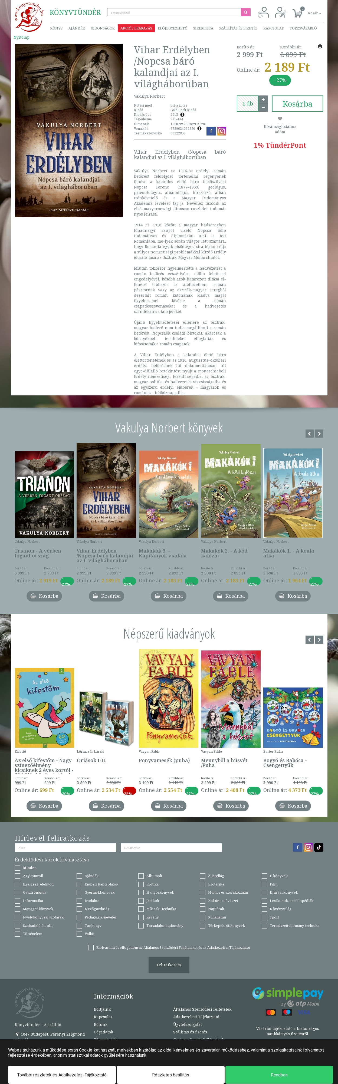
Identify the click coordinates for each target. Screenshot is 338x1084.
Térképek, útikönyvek (226, 925)
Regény (152, 917)
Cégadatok (103, 1032)
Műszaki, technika (161, 908)
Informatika (33, 900)
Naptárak (216, 908)
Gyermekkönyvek (99, 892)
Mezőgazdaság (97, 908)
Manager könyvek (38, 908)
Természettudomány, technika (294, 925)
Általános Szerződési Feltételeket (170, 947)
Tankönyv (93, 925)
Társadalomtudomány (164, 925)
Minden (30, 867)
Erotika (152, 884)
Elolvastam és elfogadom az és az (173, 947)
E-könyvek (279, 875)
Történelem (32, 933)
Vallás (89, 933)
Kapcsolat (273, 28)
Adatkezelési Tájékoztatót (228, 947)
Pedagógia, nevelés (101, 917)
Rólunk (100, 1024)
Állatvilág (216, 875)
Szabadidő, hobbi (37, 925)
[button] (308, 10)
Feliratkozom (169, 964)
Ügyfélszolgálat (187, 1024)
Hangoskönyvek (160, 892)
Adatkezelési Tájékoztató (196, 1016)
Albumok (154, 875)
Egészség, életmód (38, 884)
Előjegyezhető (173, 28)
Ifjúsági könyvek (284, 892)
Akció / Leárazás (136, 28)
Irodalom (92, 900)
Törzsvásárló (303, 28)
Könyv (56, 28)
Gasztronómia (34, 892)
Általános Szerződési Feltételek (202, 1009)
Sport (274, 917)
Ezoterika (216, 884)
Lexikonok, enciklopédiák (291, 900)
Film (273, 884)
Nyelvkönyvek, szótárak (43, 917)
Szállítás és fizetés (238, 28)
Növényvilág (280, 908)
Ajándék (76, 28)
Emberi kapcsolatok (101, 884)
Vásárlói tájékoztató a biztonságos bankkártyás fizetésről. (287, 1031)
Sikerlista (203, 28)
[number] (247, 103)
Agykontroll (33, 875)
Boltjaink (102, 1009)
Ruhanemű (217, 917)
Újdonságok (103, 28)
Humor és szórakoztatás (228, 892)
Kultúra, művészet (223, 900)
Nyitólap (21, 37)
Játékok (152, 900)
